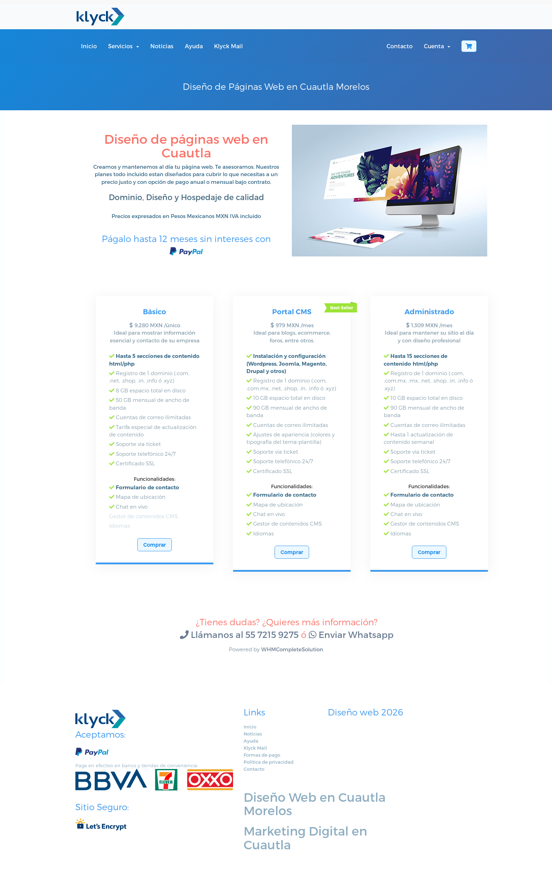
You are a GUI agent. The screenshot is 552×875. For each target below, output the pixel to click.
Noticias (162, 46)
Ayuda (194, 46)
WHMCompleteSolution (292, 656)
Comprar (154, 552)
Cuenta (437, 46)
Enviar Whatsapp (351, 642)
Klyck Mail (228, 46)
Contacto (400, 46)
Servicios (123, 46)
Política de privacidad (238, 769)
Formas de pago (231, 762)
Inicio (89, 46)
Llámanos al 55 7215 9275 (239, 642)
